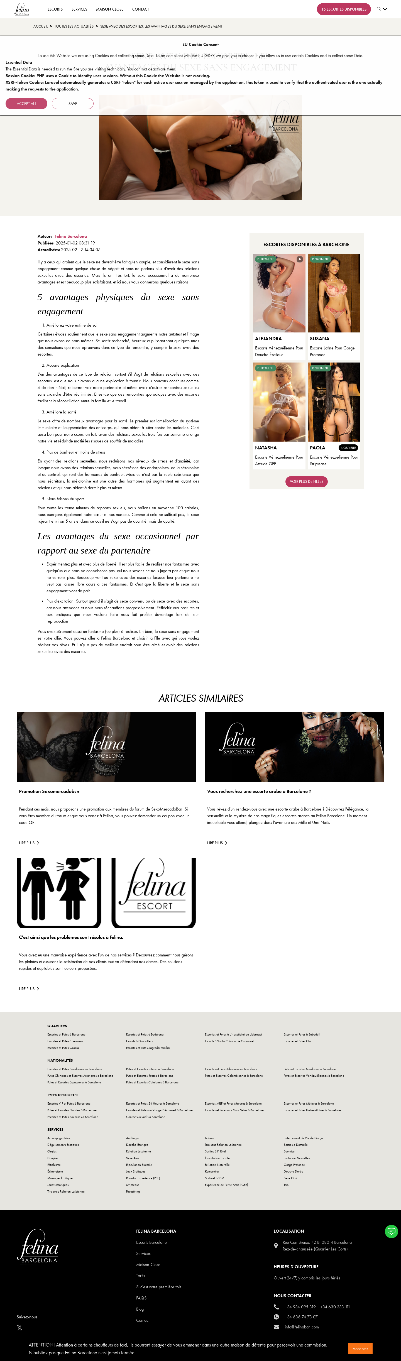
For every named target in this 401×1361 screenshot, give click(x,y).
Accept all (26, 103)
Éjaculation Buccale (139, 1164)
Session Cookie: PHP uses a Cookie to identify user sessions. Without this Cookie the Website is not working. (108, 76)
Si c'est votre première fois (158, 1287)
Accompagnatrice (58, 1138)
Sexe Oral (290, 1178)
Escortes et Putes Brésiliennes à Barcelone (74, 1069)
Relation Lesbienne (138, 1151)
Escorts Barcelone (151, 1242)
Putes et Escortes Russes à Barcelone (149, 1075)
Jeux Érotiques (135, 1171)
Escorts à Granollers (139, 1041)
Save (73, 103)
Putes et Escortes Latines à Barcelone (150, 1069)
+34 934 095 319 (300, 1307)
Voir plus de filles (306, 481)
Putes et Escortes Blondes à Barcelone (72, 1110)
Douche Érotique (137, 1144)
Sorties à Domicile (296, 1144)
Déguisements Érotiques (63, 1144)
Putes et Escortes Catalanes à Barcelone (152, 1082)
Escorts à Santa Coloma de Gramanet (229, 1041)
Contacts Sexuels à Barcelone (145, 1117)
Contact (142, 1320)
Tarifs (140, 1276)
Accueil (40, 26)
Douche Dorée (293, 1171)
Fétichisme (54, 1164)
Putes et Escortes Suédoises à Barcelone (310, 1069)
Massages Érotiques (60, 1178)
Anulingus (132, 1138)
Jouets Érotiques (58, 1185)
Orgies (52, 1151)
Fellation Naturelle (217, 1164)
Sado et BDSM (214, 1178)
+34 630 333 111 (335, 1307)
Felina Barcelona (71, 236)
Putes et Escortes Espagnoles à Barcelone (74, 1082)
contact (140, 9)
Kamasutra (212, 1171)
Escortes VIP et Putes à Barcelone (69, 1103)
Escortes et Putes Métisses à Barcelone (309, 1103)
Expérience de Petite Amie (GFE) (226, 1185)
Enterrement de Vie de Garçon (304, 1138)
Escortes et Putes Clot (298, 1041)
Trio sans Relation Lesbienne (223, 1144)
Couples (52, 1158)
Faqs (141, 1298)
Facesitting (133, 1191)
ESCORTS (55, 9)
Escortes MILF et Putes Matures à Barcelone (233, 1103)
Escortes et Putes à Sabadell (302, 1034)
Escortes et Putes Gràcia (63, 1048)
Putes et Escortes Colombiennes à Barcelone (234, 1075)
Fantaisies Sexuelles (297, 1158)
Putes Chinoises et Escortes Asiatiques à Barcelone (80, 1075)
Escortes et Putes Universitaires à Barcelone (312, 1110)
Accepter (360, 1349)
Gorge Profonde (294, 1164)
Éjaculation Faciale (217, 1158)
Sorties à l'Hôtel (215, 1151)
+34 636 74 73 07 (301, 1317)
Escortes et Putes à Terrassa (65, 1041)
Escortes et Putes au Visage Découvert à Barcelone (159, 1110)
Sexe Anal (133, 1158)
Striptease (132, 1185)
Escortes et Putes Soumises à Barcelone (72, 1117)
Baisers (209, 1138)
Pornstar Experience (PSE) (143, 1178)
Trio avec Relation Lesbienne (66, 1191)
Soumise (289, 1151)
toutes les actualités (74, 26)
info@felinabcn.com (302, 1327)
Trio (286, 1185)
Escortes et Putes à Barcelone (66, 1034)
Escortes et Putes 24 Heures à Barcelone (152, 1103)
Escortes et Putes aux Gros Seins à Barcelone (234, 1110)
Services (79, 9)
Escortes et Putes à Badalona (144, 1034)
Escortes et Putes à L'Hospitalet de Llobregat (233, 1034)
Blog (140, 1309)
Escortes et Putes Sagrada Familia (148, 1048)
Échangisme (55, 1171)
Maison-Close (109, 9)
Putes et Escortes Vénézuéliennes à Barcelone (314, 1075)
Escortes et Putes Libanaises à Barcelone (231, 1069)
